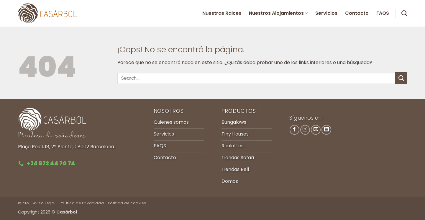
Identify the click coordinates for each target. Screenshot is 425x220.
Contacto (357, 13)
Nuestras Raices (221, 13)
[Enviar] (401, 78)
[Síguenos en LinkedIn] (326, 130)
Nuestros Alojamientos (278, 13)
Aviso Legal (44, 203)
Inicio (23, 203)
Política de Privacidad (82, 203)
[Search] (404, 13)
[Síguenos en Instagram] (305, 130)
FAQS (382, 13)
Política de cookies (127, 203)
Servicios (326, 13)
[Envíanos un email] (316, 130)
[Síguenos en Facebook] (294, 130)
